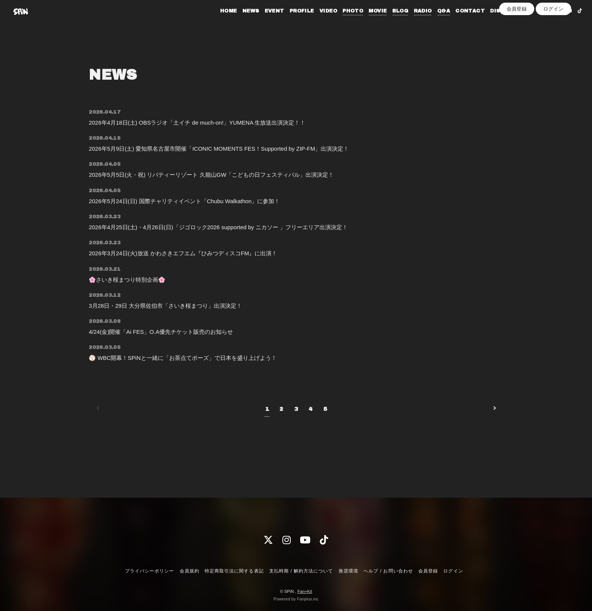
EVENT (263, 22)
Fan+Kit (305, 591)
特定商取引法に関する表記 (234, 571)
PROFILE (290, 22)
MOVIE (366, 22)
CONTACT (458, 22)
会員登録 (517, 34)
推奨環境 (348, 571)
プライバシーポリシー (149, 571)
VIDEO (316, 22)
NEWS (239, 22)
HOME (216, 22)
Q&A (432, 22)
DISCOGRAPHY (499, 22)
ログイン (553, 34)
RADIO (411, 22)
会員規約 (189, 571)
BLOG (389, 22)
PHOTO (341, 22)
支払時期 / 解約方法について (301, 571)
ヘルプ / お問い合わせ (388, 571)
